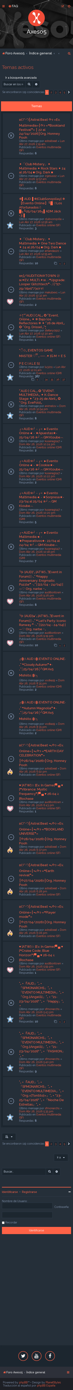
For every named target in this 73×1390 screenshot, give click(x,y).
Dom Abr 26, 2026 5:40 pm (36, 1062)
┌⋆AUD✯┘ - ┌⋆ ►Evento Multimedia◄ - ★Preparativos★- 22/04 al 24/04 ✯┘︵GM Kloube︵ (39, 539)
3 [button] (55, 92)
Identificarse (10, 1192)
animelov (50, 406)
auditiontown (53, 592)
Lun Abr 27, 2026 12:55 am (35, 254)
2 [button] (51, 92)
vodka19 (50, 680)
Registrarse (29, 1192)
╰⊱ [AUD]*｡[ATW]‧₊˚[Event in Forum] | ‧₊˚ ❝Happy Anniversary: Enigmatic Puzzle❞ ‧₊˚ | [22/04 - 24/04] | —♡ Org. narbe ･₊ (41, 580)
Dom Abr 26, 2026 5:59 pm (36, 966)
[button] (69, 92)
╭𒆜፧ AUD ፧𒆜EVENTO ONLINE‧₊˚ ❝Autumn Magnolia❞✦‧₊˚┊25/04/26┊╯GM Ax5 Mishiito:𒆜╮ (42, 710)
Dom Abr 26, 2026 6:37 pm (42, 848)
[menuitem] (13, 6)
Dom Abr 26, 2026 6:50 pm (42, 770)
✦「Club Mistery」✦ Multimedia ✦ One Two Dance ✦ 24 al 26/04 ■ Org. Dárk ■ (42, 243)
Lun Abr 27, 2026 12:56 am (35, 222)
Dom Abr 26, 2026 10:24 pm (37, 444)
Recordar (11, 1222)
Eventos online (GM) (49, 373)
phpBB (23, 1382)
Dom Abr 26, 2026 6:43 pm (36, 805)
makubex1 (51, 292)
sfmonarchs (52, 1009)
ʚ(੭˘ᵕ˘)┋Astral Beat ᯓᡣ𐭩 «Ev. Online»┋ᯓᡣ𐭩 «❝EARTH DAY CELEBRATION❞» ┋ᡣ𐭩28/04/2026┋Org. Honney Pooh (42, 755)
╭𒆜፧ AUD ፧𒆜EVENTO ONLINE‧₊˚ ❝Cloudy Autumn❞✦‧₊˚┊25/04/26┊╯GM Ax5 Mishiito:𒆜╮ (42, 667)
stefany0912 (52, 330)
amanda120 (52, 250)
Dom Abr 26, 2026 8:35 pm (41, 682)
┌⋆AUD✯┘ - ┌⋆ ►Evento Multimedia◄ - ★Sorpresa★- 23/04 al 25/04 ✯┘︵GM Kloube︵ (41, 499)
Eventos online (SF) (48, 225)
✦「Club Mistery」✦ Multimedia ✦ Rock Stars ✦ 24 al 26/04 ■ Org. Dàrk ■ (42, 168)
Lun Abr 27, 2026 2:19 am (42, 142)
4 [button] (60, 92)
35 (52, 379)
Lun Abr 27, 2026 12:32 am (42, 294)
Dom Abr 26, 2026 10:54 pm (42, 407)
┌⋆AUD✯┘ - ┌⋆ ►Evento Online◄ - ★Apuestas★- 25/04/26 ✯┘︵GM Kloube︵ (41, 433)
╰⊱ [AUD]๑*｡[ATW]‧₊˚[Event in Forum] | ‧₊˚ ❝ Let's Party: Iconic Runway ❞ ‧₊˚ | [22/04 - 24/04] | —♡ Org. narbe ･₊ (42, 622)
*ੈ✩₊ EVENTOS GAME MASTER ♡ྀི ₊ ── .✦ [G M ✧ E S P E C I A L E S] (42, 356)
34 (46, 379)
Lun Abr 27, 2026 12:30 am (36, 333)
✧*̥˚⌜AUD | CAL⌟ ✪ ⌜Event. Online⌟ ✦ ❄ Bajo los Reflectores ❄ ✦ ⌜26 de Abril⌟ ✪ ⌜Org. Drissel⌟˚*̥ (42, 321)
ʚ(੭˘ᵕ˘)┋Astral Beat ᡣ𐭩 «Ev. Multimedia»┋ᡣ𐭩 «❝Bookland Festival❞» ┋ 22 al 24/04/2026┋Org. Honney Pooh (42, 128)
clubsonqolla (53, 219)
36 (57, 379)
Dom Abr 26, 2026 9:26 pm (36, 595)
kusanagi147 (52, 441)
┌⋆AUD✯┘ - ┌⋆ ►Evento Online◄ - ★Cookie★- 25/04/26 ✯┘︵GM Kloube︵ (41, 465)
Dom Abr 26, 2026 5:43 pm (36, 1012)
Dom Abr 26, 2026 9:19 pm (36, 635)
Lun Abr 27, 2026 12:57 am (41, 177)
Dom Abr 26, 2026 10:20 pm (37, 512)
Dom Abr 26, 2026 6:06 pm (42, 931)
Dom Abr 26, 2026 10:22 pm (37, 476)
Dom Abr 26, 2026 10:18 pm (37, 551)
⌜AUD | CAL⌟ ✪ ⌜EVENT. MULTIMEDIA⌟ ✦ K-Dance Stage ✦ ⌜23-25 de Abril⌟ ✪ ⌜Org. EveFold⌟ (40, 396)
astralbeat (51, 141)
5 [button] (64, 92)
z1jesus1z (51, 175)
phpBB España (46, 1385)
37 (63, 379)
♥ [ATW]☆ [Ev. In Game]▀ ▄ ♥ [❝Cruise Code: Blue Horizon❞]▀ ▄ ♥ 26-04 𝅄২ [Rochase (41, 953)
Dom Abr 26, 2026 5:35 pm (36, 1111)
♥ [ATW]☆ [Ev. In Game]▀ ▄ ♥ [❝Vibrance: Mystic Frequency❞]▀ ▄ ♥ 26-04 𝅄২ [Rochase (41, 792)
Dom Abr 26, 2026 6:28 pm (42, 890)
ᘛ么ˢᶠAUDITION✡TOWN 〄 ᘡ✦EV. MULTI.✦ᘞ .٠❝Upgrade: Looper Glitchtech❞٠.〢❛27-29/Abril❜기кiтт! (42, 282)
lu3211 (49, 367)
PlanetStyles (53, 1382)
